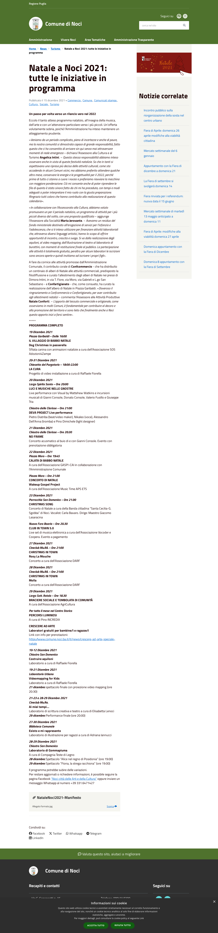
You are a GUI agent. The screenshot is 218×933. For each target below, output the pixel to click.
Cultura (33, 104)
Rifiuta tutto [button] (123, 925)
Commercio (74, 100)
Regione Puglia (37, 4)
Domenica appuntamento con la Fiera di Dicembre (163, 249)
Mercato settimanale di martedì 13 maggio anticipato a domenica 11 (164, 216)
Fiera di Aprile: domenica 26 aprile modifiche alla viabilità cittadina (162, 135)
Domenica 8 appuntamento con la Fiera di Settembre (164, 264)
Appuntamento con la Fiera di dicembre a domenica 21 (163, 168)
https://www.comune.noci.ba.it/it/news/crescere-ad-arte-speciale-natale (72, 641)
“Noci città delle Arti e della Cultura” (74, 778)
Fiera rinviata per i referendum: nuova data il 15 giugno (163, 198)
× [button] (214, 902)
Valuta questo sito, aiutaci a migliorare (109, 854)
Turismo (56, 49)
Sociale (44, 104)
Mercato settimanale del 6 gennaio (160, 153)
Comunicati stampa (105, 100)
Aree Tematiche (95, 39)
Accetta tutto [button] (95, 925)
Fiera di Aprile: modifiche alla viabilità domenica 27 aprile (162, 234)
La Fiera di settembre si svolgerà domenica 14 (158, 183)
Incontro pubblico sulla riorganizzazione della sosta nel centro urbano (164, 115)
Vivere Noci (68, 39)
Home (33, 49)
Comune (88, 100)
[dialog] (109, 915)
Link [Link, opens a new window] (142, 918)
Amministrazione (40, 39)
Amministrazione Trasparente (134, 39)
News (43, 49)
